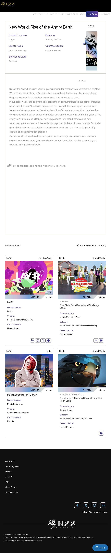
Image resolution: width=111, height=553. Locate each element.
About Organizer (12, 466)
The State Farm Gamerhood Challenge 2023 (79, 306)
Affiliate (8, 472)
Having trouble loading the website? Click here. (36, 165)
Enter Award (92, 14)
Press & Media (71, 14)
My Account (104, 14)
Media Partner (11, 487)
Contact (8, 477)
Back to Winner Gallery (91, 245)
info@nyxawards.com (95, 512)
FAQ (7, 482)
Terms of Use (61, 538)
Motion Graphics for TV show (22, 394)
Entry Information (40, 14)
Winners (59, 14)
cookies (90, 538)
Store (82, 14)
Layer (10, 301)
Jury (52, 14)
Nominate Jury (11, 492)
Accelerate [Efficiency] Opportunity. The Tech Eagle (81, 399)
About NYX (10, 461)
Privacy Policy (72, 538)
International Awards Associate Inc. (28, 541)
